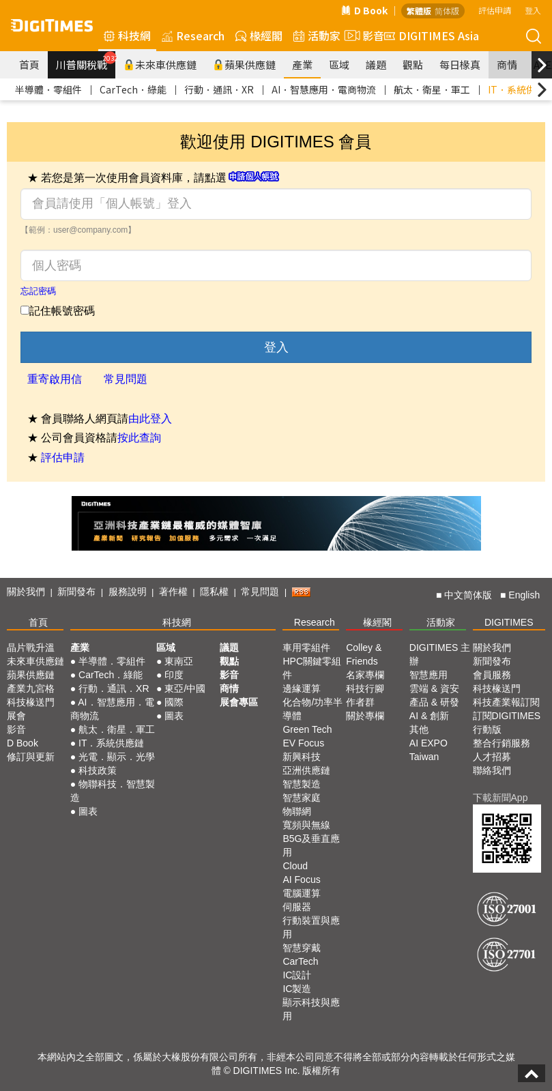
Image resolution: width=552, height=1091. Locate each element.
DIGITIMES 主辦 (439, 654)
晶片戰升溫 (31, 647)
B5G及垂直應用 (311, 845)
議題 (376, 64)
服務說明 (127, 591)
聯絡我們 (492, 770)
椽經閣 (258, 35)
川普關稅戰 (85, 61)
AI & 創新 (429, 715)
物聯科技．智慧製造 (112, 791)
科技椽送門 (31, 702)
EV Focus (303, 743)
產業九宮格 (31, 688)
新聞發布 (76, 591)
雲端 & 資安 (434, 688)
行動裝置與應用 (311, 927)
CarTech (300, 961)
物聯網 (296, 811)
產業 (302, 64)
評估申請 (494, 10)
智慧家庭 (301, 797)
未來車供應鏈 (160, 64)
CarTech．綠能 (133, 89)
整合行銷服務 (501, 743)
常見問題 (125, 379)
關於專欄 (365, 715)
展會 (16, 715)
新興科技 (301, 756)
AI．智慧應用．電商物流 (324, 89)
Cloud (295, 865)
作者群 (360, 702)
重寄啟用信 (54, 379)
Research (193, 35)
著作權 (173, 591)
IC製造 (296, 988)
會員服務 (492, 674)
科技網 (127, 35)
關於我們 (26, 591)
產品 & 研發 (434, 702)
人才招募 (492, 756)
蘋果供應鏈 (244, 64)
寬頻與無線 (306, 824)
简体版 (447, 10)
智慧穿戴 (301, 947)
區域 (339, 64)
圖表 (88, 811)
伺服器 (296, 906)
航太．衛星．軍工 (432, 89)
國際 (174, 702)
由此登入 (150, 418)
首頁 (29, 64)
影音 (362, 35)
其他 (418, 729)
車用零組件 (306, 647)
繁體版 (419, 10)
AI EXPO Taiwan (428, 750)
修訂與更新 (31, 756)
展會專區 (239, 702)
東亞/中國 (184, 688)
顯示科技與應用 (311, 1009)
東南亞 (178, 661)
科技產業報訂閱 (506, 702)
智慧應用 (428, 674)
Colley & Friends (363, 654)
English (524, 595)
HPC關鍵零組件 (311, 668)
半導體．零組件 (48, 89)
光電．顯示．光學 (116, 756)
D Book (364, 10)
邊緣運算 (301, 688)
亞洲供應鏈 (306, 770)
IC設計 (296, 975)
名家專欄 (365, 674)
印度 (174, 674)
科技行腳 (365, 688)
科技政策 (97, 770)
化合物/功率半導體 (312, 709)
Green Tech (307, 729)
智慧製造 (301, 784)
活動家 (316, 35)
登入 (533, 10)
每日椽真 (459, 64)
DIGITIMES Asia (431, 35)
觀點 (413, 64)
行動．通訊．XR (219, 89)
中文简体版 (468, 595)
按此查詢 (139, 437)
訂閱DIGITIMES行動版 (507, 722)
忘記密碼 (38, 291)
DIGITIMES (509, 622)
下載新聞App (500, 797)
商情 (507, 64)
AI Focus (301, 879)
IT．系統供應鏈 (111, 743)
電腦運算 (301, 893)
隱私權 (214, 591)
